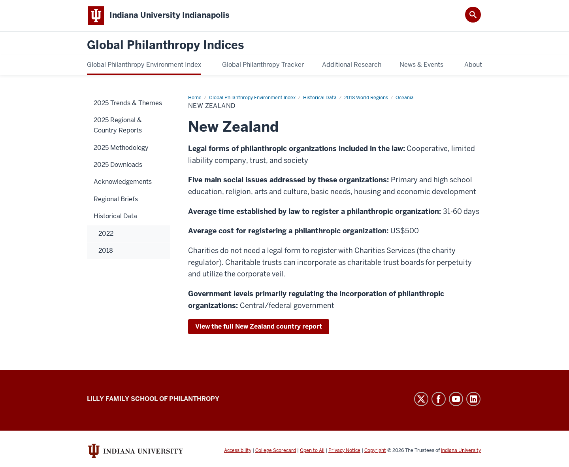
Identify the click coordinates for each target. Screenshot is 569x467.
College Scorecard (275, 450)
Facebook (438, 399)
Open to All (312, 450)
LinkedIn (473, 399)
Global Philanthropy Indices (165, 45)
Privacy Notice (344, 450)
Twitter (421, 399)
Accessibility (237, 450)
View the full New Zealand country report (258, 326)
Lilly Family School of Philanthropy (153, 399)
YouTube (456, 399)
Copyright (375, 450)
